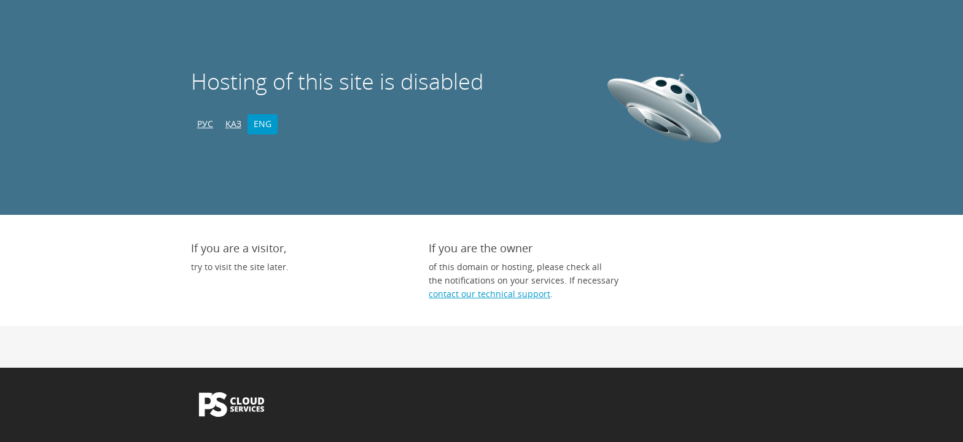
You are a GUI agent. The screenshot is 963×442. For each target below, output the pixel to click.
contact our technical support (489, 294)
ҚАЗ (233, 124)
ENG (262, 124)
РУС (205, 124)
